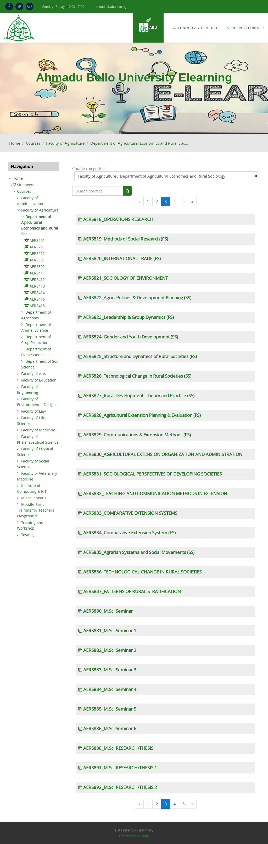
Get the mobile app (134, 836)
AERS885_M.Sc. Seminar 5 (109, 709)
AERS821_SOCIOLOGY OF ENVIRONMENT (125, 278)
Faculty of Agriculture (65, 143)
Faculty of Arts (33, 373)
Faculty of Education (39, 380)
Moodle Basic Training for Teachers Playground (35, 510)
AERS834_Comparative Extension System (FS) (129, 533)
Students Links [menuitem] (245, 27)
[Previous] (139, 201)
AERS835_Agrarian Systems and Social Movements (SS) (138, 552)
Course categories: (88, 168)
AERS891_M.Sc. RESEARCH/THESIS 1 (120, 768)
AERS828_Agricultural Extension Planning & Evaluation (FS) (142, 415)
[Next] (192, 201)
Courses (33, 143)
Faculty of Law (33, 411)
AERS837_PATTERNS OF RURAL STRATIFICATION (132, 591)
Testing (27, 534)
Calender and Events (196, 28)
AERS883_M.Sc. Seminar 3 (109, 670)
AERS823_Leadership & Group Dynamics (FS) (128, 317)
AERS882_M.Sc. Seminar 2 (109, 650)
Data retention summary (134, 830)
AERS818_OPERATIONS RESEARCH (118, 219)
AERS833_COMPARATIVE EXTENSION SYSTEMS (130, 513)
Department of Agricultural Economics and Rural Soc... (139, 143)
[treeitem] (33, 178)
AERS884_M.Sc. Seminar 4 (109, 689)
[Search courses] (97, 191)
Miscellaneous (33, 497)
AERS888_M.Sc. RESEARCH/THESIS (118, 748)
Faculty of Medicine (38, 429)
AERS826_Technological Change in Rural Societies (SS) (137, 376)
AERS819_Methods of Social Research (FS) (125, 239)
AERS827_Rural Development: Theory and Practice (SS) (138, 395)
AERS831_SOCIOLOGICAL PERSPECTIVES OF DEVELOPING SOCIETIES (152, 474)
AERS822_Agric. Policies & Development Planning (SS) (137, 298)
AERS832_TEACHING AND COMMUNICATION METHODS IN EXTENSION (155, 493)
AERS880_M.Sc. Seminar (108, 611)
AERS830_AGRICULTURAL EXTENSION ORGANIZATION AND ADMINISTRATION (162, 454)
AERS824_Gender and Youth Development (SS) (130, 337)
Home (14, 143)
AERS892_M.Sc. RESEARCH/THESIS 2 (120, 787)
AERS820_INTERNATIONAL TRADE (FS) (122, 258)
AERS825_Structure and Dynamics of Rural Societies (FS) (140, 356)
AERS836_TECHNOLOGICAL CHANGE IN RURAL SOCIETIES (142, 572)
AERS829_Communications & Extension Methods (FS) (137, 435)
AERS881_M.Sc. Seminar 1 (109, 631)
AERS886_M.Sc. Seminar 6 (109, 728)
